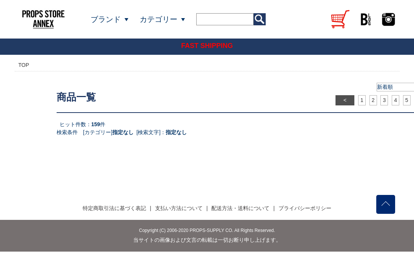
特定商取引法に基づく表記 (114, 208)
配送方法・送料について (240, 208)
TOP (23, 65)
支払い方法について (179, 208)
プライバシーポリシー (305, 208)
